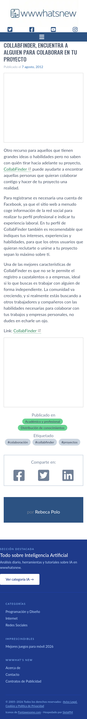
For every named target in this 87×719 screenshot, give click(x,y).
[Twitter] (11, 29)
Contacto (12, 674)
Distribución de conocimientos (42, 428)
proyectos (70, 442)
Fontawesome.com (29, 712)
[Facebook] (33, 29)
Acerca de (13, 668)
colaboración (19, 442)
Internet (12, 618)
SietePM (68, 712)
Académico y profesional (42, 421)
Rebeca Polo (47, 511)
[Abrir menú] (43, 37)
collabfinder (45, 442)
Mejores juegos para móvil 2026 (29, 646)
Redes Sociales (16, 625)
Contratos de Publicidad (23, 681)
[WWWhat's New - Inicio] (43, 13)
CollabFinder (15, 169)
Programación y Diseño (23, 611)
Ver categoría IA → (20, 579)
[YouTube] (55, 29)
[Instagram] (77, 29)
